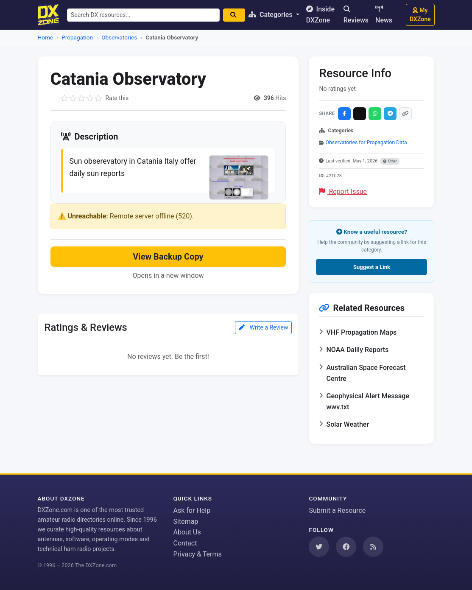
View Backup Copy (168, 257)
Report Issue (343, 191)
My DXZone (420, 14)
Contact (185, 543)
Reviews (356, 15)
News (383, 15)
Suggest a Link (371, 267)
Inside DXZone (322, 14)
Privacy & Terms (197, 554)
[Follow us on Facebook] (346, 547)
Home (45, 37)
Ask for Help (191, 510)
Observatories (119, 37)
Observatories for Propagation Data (366, 142)
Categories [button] (273, 15)
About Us (187, 532)
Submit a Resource (337, 510)
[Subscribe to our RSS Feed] (373, 547)
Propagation (77, 37)
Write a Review (263, 328)
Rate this (117, 98)
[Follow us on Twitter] (319, 547)
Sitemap (185, 521)
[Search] (236, 15)
